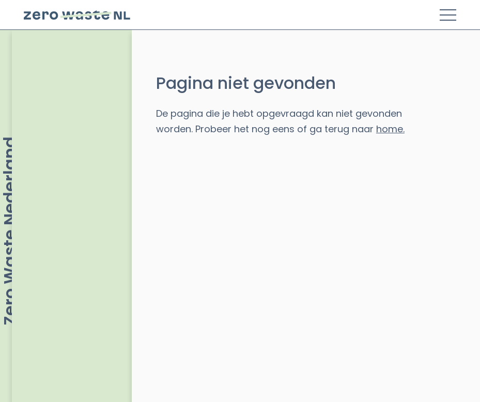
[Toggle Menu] (448, 15)
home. (390, 128)
